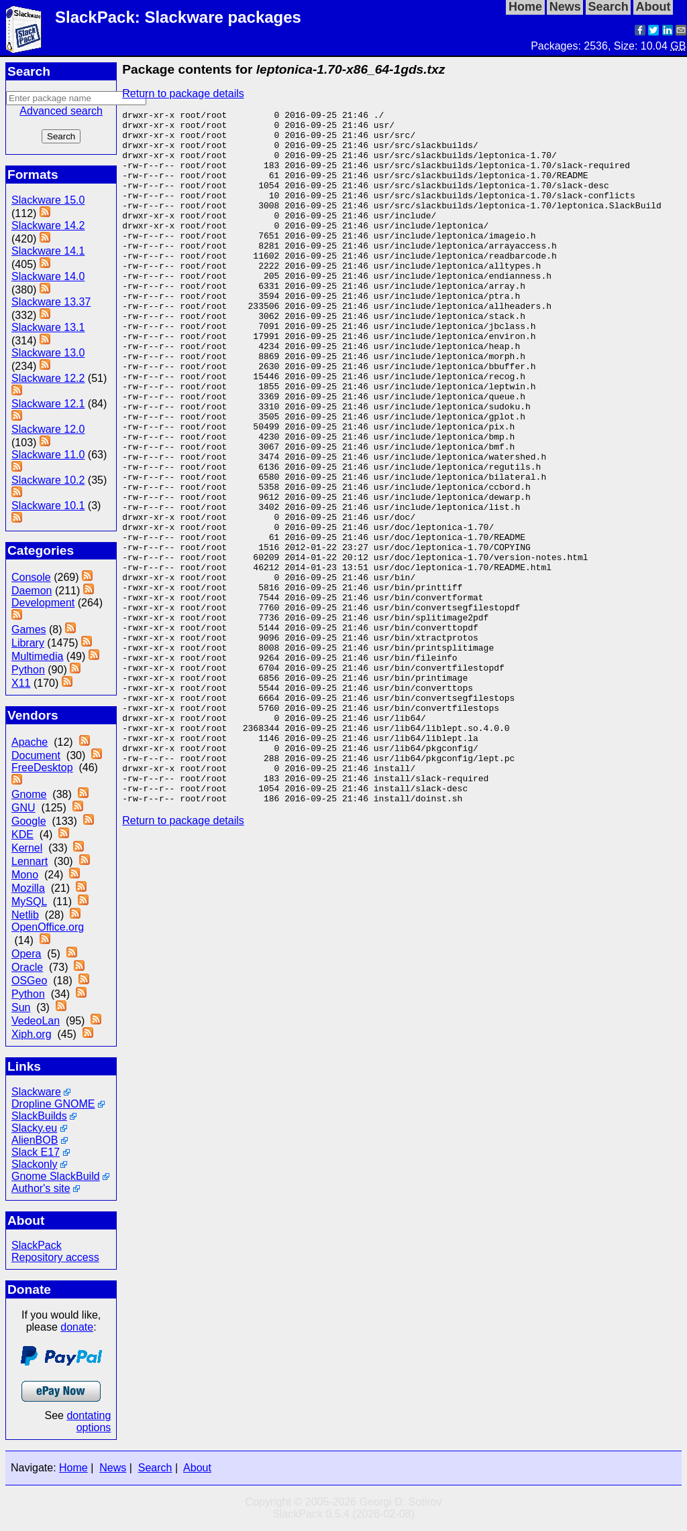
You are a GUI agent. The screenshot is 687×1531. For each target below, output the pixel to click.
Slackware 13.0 (48, 352)
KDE (22, 834)
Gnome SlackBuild (55, 1176)
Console (31, 577)
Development (42, 602)
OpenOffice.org (47, 927)
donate (76, 1327)
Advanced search (61, 111)
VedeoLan (35, 1020)
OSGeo (29, 980)
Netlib (25, 915)
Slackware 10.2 (48, 480)
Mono (24, 874)
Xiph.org (31, 1034)
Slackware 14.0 (48, 276)
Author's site (40, 1188)
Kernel (26, 848)
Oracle (27, 967)
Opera (26, 953)
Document (35, 755)
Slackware (36, 1091)
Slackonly (34, 1164)
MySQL (29, 901)
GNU (23, 807)
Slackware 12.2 (48, 378)
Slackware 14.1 (48, 251)
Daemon (31, 590)
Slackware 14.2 (48, 225)
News (112, 1467)
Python (28, 669)
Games (28, 629)
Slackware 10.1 (48, 505)
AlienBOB (34, 1140)
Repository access (55, 1257)
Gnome (28, 794)
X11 (20, 683)
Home (73, 1467)
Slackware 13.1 (48, 327)
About (197, 1467)
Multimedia (37, 656)
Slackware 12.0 (48, 429)
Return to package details (183, 93)
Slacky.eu (34, 1128)
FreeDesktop (42, 767)
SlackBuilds (39, 1116)
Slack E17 (35, 1152)
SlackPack (36, 1245)
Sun (20, 1007)
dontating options (88, 1421)
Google (28, 821)
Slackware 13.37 (51, 302)
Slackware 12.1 (48, 403)
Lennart (29, 861)
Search (155, 1467)
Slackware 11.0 (48, 454)
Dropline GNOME (53, 1104)
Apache (29, 742)
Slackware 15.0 (48, 200)
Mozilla (28, 888)
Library (27, 643)
